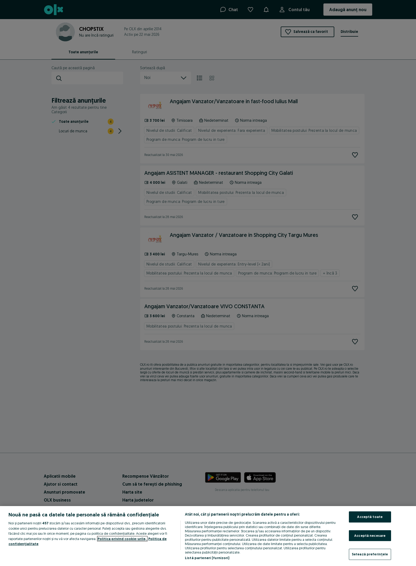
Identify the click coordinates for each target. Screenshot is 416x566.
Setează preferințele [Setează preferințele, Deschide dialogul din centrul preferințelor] (370, 554)
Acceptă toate (370, 517)
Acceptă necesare (369, 535)
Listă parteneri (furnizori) (207, 558)
